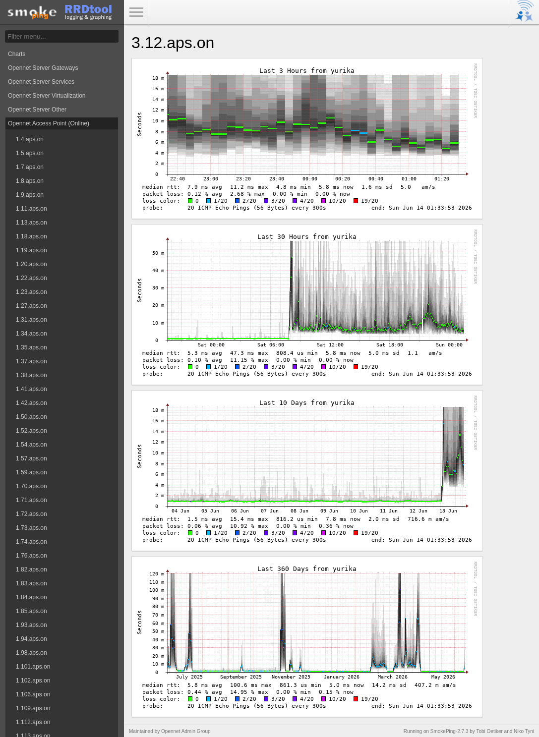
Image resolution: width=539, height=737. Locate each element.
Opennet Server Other (37, 109)
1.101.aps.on (33, 666)
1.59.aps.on (31, 472)
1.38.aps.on (31, 375)
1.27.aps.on (31, 305)
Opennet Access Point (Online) (48, 123)
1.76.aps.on (31, 555)
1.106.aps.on (33, 694)
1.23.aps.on (31, 291)
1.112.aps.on (33, 722)
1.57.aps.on (31, 458)
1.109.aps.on (33, 708)
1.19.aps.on (31, 250)
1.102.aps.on (33, 680)
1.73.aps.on (31, 527)
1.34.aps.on (31, 333)
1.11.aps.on (31, 208)
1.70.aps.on (31, 486)
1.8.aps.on (30, 180)
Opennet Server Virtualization (47, 95)
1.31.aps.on (31, 319)
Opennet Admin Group (186, 731)
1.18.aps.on (31, 236)
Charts (16, 54)
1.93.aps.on (31, 625)
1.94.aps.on (31, 638)
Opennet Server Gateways (43, 67)
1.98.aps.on (31, 652)
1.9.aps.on (30, 194)
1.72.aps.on (31, 513)
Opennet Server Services (41, 81)
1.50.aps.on (31, 416)
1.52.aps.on (31, 430)
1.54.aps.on (31, 444)
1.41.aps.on (31, 389)
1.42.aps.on (31, 402)
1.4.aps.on (30, 139)
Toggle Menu (136, 12)
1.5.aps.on (30, 153)
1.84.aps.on (31, 597)
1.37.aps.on (31, 361)
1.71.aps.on (31, 500)
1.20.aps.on (31, 264)
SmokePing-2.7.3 (449, 731)
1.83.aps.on (31, 583)
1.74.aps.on (31, 541)
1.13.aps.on (31, 222)
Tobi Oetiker (489, 731)
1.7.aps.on (30, 167)
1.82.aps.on (31, 569)
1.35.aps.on (31, 347)
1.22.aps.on (31, 278)
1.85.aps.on (31, 611)
